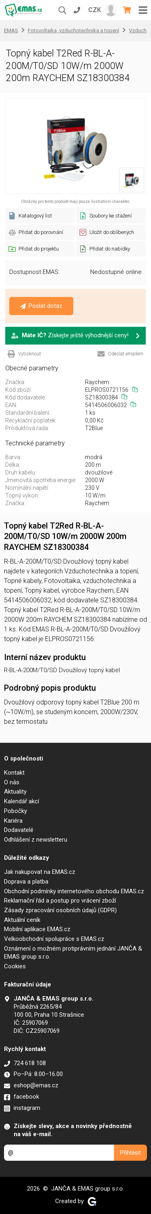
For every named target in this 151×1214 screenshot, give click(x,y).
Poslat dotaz (41, 305)
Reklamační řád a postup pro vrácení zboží (60, 900)
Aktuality (15, 791)
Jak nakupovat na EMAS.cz (39, 872)
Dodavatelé (18, 830)
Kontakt (14, 772)
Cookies (15, 966)
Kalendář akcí (21, 801)
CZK (94, 10)
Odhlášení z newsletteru (35, 839)
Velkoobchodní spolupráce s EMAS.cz (54, 938)
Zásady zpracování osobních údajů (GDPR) (60, 910)
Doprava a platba (26, 881)
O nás (11, 782)
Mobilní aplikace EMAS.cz (37, 929)
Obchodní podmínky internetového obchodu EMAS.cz (74, 891)
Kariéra (13, 820)
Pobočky (15, 811)
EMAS (11, 30)
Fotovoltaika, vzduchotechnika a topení (73, 30)
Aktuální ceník (22, 920)
